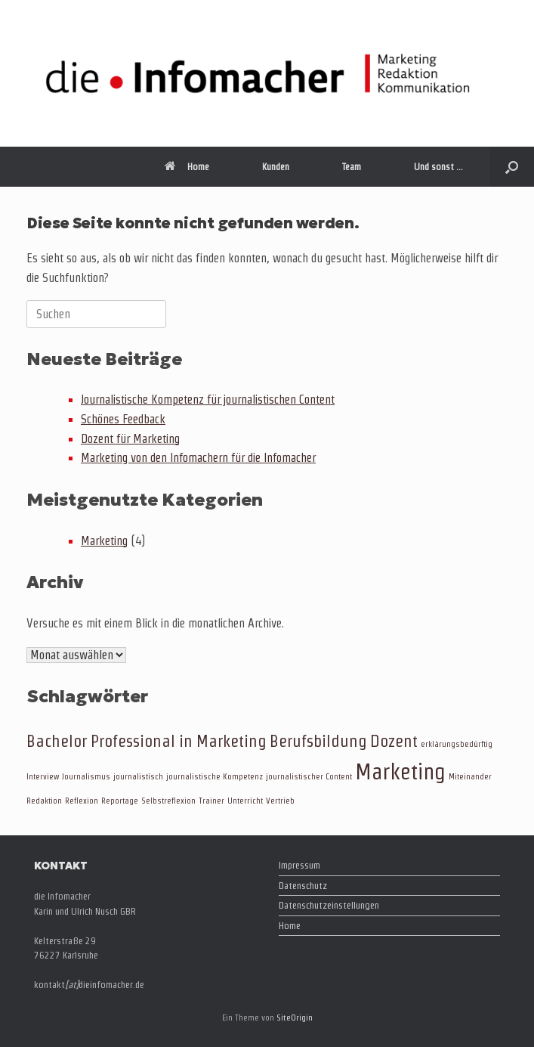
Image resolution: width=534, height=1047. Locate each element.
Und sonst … (438, 166)
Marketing (104, 540)
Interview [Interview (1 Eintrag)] (42, 776)
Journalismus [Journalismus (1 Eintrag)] (86, 776)
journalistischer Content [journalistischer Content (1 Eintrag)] (309, 776)
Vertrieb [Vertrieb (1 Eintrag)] (280, 800)
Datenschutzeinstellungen (329, 905)
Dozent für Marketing (130, 438)
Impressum (299, 865)
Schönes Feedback (123, 419)
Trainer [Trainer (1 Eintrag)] (211, 800)
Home (187, 166)
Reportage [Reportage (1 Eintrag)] (119, 800)
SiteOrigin (294, 1017)
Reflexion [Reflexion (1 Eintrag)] (81, 800)
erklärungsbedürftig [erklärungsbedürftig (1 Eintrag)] (456, 743)
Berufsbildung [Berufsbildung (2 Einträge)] (318, 741)
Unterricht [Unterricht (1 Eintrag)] (245, 800)
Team (351, 166)
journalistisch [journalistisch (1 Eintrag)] (138, 776)
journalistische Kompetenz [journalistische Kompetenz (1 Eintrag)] (214, 776)
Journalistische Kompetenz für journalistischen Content (208, 399)
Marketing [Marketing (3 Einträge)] (400, 772)
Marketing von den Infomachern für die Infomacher (198, 457)
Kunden (275, 166)
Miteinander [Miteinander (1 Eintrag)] (470, 776)
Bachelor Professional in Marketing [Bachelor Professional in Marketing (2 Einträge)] (146, 741)
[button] (511, 167)
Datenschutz (303, 885)
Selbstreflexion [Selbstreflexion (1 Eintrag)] (168, 800)
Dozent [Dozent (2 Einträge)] (394, 741)
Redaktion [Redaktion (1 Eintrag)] (44, 800)
